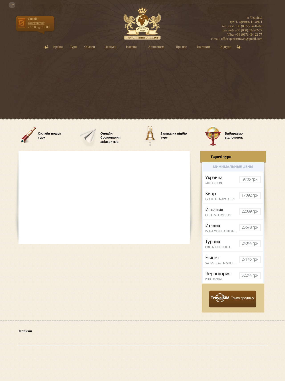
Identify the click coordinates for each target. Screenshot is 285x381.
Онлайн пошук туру (49, 135)
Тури (73, 46)
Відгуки (225, 46)
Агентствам (156, 46)
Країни (58, 46)
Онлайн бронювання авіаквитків (110, 136)
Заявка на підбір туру (174, 135)
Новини (131, 46)
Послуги (110, 46)
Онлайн (89, 46)
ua (12, 4)
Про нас (181, 46)
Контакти (203, 46)
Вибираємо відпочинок (234, 135)
